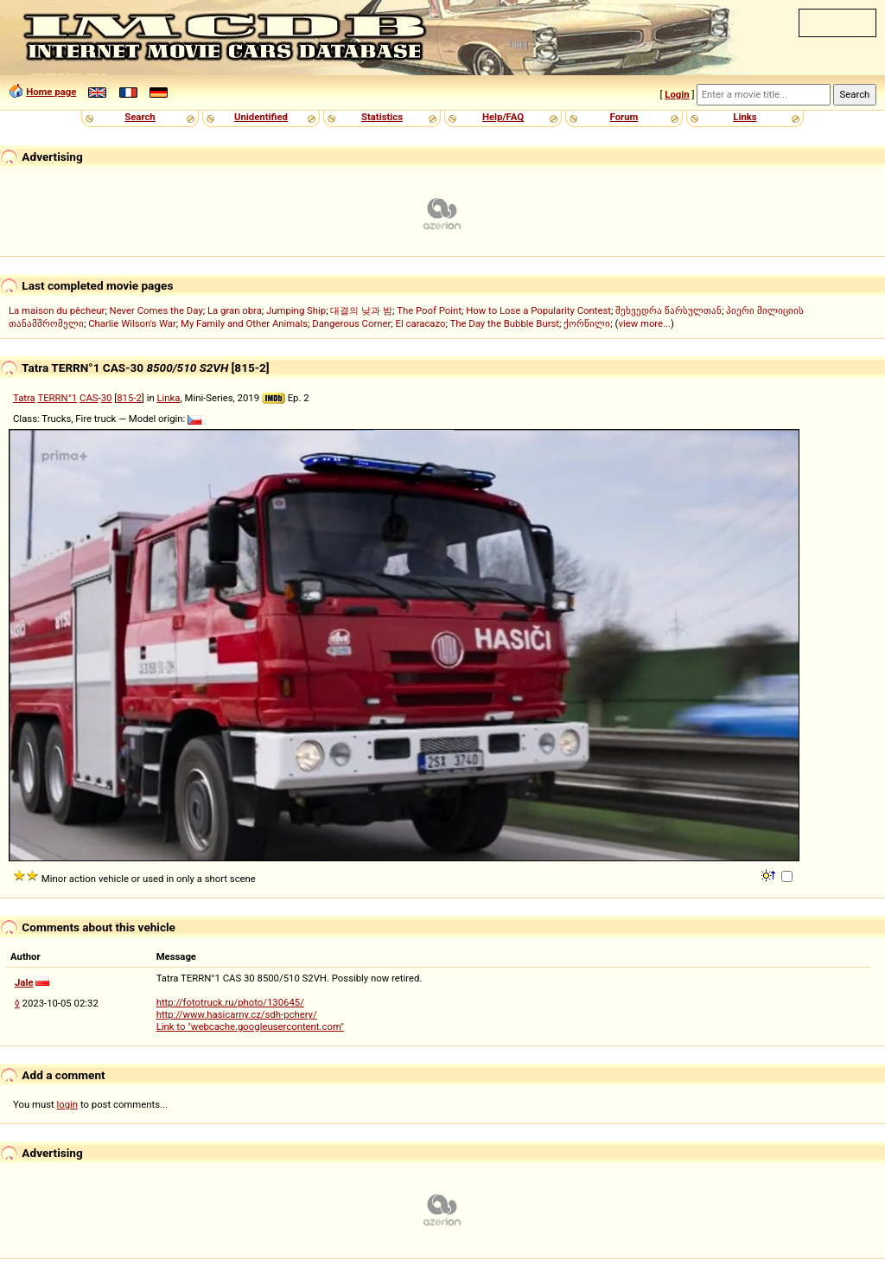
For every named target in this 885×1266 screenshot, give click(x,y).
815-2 (129, 398)
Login (677, 94)
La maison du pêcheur (57, 310)
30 (106, 398)
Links (744, 117)
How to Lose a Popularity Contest (538, 310)
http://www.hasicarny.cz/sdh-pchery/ (236, 1014)
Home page (51, 92)
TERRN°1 (57, 398)
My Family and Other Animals (244, 323)
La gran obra (234, 310)
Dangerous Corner (351, 323)
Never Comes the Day (156, 310)
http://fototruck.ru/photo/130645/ (230, 1002)
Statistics (382, 117)
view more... (644, 323)
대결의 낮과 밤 (361, 310)
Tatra (24, 398)
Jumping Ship (296, 310)
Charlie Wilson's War (132, 323)
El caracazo (421, 323)
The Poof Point (429, 310)
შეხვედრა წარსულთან (668, 310)
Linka (169, 398)
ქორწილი (586, 323)
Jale (24, 982)
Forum (624, 117)
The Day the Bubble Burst (505, 323)
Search (139, 117)
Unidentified (261, 117)
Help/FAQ (503, 117)
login (68, 1104)
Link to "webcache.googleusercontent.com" (250, 1026)
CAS (89, 398)
